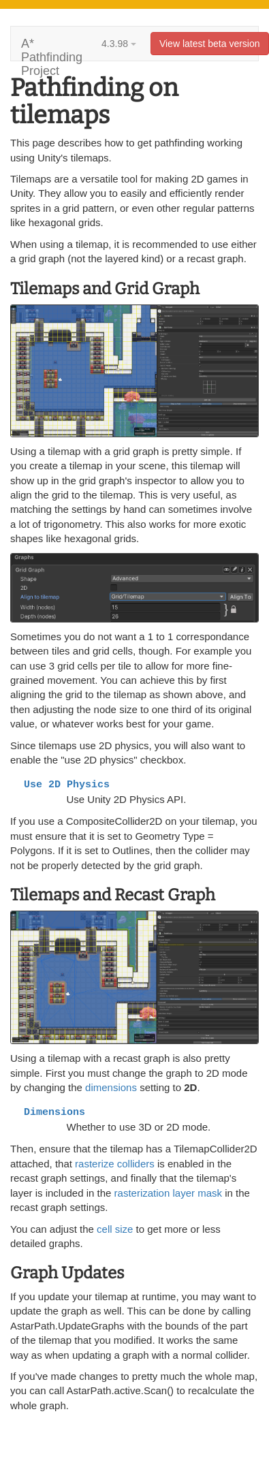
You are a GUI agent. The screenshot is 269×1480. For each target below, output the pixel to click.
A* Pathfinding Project (51, 49)
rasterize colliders (115, 1163)
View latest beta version (209, 43)
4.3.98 (118, 43)
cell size (115, 1229)
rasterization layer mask (168, 1193)
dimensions (111, 1087)
